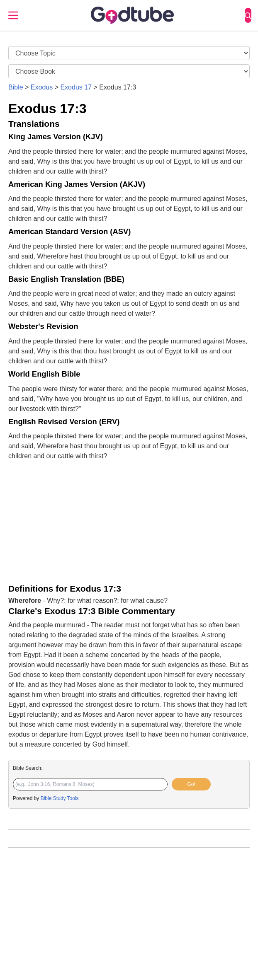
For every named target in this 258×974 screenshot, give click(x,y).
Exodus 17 (76, 87)
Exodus (42, 87)
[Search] (248, 15)
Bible (15, 87)
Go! (191, 784)
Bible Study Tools (60, 798)
